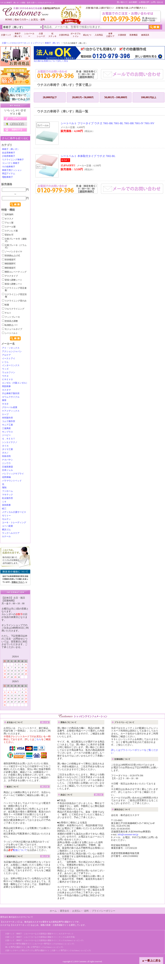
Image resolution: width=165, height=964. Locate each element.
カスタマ (6, 390)
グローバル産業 (9, 407)
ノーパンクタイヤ (12, 251)
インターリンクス (10, 365)
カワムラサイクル (10, 397)
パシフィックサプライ (13, 474)
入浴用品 (99, 35)
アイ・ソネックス (10, 348)
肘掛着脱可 (9, 259)
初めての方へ (21, 19)
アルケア (6, 355)
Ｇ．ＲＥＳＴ (8, 439)
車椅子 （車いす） (18, 34)
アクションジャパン (12, 351)
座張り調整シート (12, 284)
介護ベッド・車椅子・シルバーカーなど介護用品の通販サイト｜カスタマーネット (39, 934)
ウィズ (5, 369)
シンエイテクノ (9, 442)
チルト (6, 313)
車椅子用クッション (12, 170)
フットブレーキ (11, 317)
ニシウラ (6, 463)
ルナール (6, 536)
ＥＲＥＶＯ (7, 379)
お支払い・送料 (80, 911)
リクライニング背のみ (14, 301)
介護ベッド (6, 35)
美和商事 (6, 505)
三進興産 (6, 428)
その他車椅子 (8, 167)
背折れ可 (7, 235)
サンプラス (7, 432)
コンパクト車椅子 (10, 163)
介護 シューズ (41, 34)
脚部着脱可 (9, 268)
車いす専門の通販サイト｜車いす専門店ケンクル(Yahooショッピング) (34, 947)
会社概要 (133, 2)
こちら (37, 739)
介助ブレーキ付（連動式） (14, 240)
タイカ (5, 446)
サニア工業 (7, 425)
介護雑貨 (122, 35)
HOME (8, 19)
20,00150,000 (82, 97)
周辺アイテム (8, 173)
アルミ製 (7, 223)
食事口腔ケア (110, 34)
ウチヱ (5, 376)
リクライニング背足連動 (14, 289)
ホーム (53, 911)
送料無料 (7, 214)
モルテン (6, 519)
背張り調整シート (12, 280)
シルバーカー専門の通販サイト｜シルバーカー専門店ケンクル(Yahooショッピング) (39, 944)
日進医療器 (7, 467)
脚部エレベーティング (14, 272)
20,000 (50, 97)
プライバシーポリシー (103, 911)
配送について (20, 850)
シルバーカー (29, 34)
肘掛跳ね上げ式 (11, 255)
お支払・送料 (38, 19)
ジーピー (6, 435)
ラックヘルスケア (10, 533)
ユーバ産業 (7, 526)
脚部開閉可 (9, 264)
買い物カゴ (122, 2)
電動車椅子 (7, 177)
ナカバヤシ (7, 460)
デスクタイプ (10, 276)
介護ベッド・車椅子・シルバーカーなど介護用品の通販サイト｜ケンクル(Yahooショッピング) (44, 940)
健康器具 (145, 35)
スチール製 (9, 227)
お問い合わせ (157, 2)
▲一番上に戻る (151, 960)
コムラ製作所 (8, 421)
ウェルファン (8, 372)
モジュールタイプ (12, 329)
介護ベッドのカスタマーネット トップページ (22, 43)
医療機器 (134, 35)
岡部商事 (6, 386)
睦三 (4, 508)
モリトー (6, 515)
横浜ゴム (6, 529)
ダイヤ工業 (7, 449)
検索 (15, 204)
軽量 (5, 305)
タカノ (5, 453)
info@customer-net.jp (128, 834)
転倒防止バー (10, 325)
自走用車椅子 (8, 153)
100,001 (148, 97)
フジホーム (7, 491)
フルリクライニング (13, 309)
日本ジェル (7, 470)
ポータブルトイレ (76, 34)
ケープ (5, 414)
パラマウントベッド (12, 481)
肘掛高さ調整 (10, 321)
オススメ (7, 219)
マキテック (7, 494)
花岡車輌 (6, 477)
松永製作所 (7, 498)
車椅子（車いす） (53, 43)
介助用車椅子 (8, 156)
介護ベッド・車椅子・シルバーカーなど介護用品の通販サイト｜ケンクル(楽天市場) (40, 937)
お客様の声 (144, 2)
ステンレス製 (10, 231)
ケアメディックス (10, 411)
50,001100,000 (115, 97)
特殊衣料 (6, 456)
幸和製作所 (7, 418)
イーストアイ (8, 358)
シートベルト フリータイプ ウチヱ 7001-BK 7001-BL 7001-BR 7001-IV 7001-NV (107, 123)
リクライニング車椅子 (13, 159)
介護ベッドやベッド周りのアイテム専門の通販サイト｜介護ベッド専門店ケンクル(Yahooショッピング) (48, 950)
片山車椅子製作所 (10, 393)
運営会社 (64, 911)
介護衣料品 (64, 35)
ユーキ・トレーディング (14, 522)
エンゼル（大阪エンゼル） (15, 383)
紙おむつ (87, 35)
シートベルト (10, 333)
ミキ (4, 502)
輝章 (4, 400)
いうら (5, 362)
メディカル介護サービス (14, 512)
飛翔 (4, 487)
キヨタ (5, 404)
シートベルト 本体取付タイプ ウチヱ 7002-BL (88, 156)
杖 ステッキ (52, 34)
